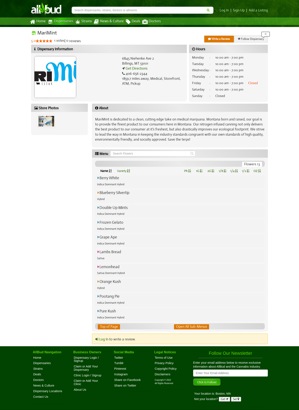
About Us (80, 389)
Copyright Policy (166, 368)
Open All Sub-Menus (191, 327)
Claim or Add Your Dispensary (86, 368)
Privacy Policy (164, 363)
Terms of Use (164, 357)
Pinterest (120, 368)
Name (106, 171)
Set (236, 399)
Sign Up (239, 10)
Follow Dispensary (251, 39)
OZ (257, 171)
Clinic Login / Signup (87, 375)
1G (199, 171)
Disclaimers (162, 374)
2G (210, 171)
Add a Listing (258, 10)
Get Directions (136, 68)
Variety (123, 171)
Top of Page (109, 327)
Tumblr (119, 363)
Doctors (148, 22)
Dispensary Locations (47, 391)
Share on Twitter (125, 385)
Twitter (118, 357)
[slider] (44, 41)
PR (187, 171)
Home (37, 22)
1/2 (245, 171)
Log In (225, 10)
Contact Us (40, 396)
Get (224, 399)
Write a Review (219, 39)
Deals (130, 22)
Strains (82, 21)
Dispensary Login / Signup (86, 359)
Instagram (121, 374)
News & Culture (106, 22)
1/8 (222, 171)
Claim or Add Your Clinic (86, 382)
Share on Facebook (127, 380)
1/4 (234, 171)
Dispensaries (59, 21)
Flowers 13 (252, 164)
